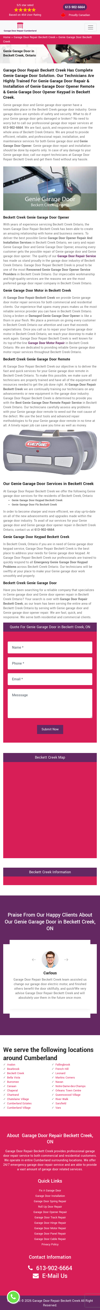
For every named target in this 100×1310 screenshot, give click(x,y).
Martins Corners (65, 1078)
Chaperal (12, 1090)
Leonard (60, 1073)
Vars (58, 1108)
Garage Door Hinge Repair (50, 1223)
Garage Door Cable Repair (50, 1239)
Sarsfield (60, 1103)
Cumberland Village (19, 1108)
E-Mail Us (54, 1276)
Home (6, 37)
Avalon (11, 1065)
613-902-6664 (75, 7)
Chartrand (13, 1095)
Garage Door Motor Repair (50, 1228)
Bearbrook (13, 1069)
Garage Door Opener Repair (50, 1212)
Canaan (11, 1086)
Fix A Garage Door (50, 1191)
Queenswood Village (68, 1095)
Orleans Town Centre (68, 1090)
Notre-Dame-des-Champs (70, 1086)
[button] (37, 959)
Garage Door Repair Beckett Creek (34, 37)
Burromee (13, 1082)
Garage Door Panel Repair (50, 1234)
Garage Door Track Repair (50, 1217)
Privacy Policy (50, 1244)
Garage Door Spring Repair (50, 1201)
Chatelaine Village (18, 1099)
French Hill (62, 1069)
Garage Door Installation (50, 1196)
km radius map (50, 809)
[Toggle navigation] (91, 27)
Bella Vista (13, 1078)
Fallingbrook (62, 1065)
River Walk (61, 1099)
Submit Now (50, 729)
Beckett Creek (15, 1073)
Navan (59, 1082)
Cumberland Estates (19, 1103)
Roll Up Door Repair (50, 1207)
